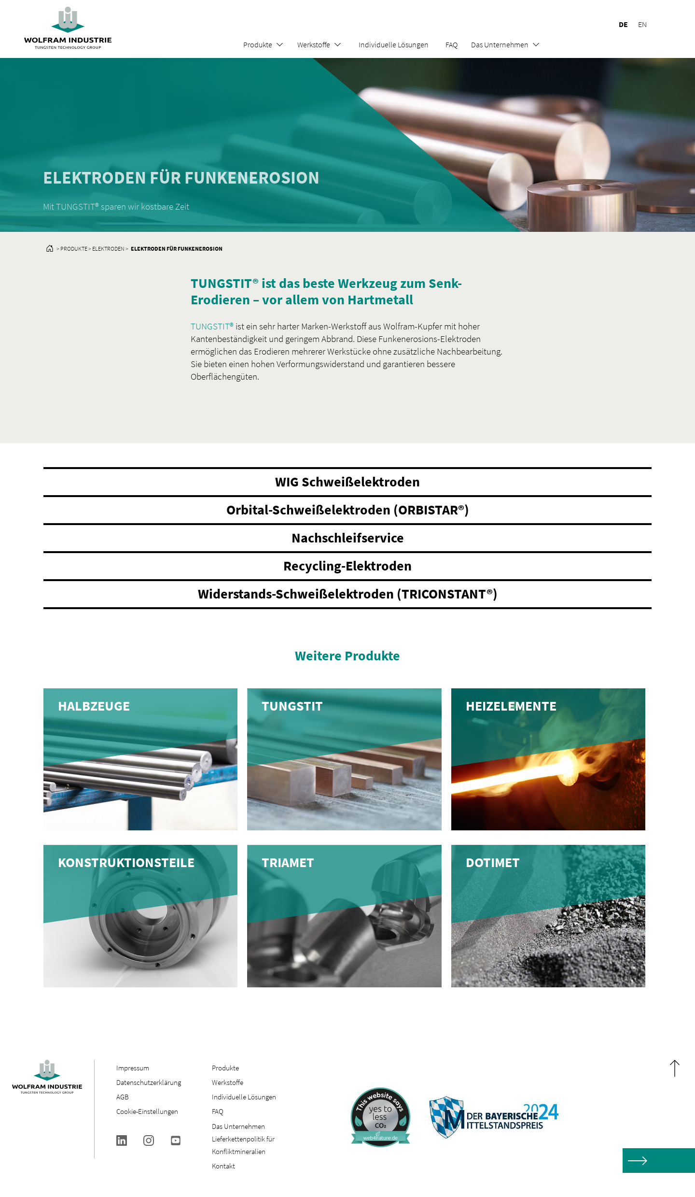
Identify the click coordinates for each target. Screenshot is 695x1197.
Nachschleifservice (348, 537)
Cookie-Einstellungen (147, 1111)
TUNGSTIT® (212, 326)
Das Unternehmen (499, 44)
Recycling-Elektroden (347, 565)
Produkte (257, 44)
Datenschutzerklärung (148, 1082)
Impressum (132, 1067)
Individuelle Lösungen (394, 44)
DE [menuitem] (623, 24)
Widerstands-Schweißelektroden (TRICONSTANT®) (348, 593)
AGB (122, 1096)
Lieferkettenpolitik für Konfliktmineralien (243, 1145)
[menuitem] (619, 24)
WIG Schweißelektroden (347, 481)
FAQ (451, 44)
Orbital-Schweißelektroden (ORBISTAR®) (347, 509)
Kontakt (223, 1165)
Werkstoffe (313, 44)
